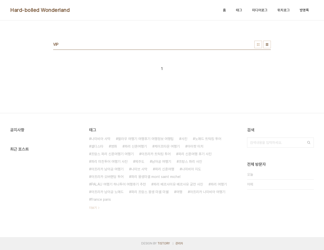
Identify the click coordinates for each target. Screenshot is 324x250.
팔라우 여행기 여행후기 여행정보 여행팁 (146, 139)
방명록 (304, 10)
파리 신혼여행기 (136, 146)
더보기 (93, 208)
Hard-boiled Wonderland (40, 10)
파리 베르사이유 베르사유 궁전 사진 (178, 184)
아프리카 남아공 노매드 (107, 192)
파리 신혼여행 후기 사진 (195, 154)
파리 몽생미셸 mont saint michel (155, 177)
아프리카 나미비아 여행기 (207, 192)
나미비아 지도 (191, 169)
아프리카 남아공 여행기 (107, 169)
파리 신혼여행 (164, 169)
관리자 (179, 243)
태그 (239, 10)
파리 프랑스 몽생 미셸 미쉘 (150, 192)
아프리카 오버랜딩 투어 (107, 177)
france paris (101, 199)
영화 (114, 146)
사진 (184, 139)
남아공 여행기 (161, 162)
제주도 (139, 162)
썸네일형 (258, 44)
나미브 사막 (139, 169)
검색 (309, 142)
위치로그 (283, 10)
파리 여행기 (219, 184)
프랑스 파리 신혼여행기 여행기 (112, 154)
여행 (179, 192)
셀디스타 (97, 146)
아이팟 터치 (195, 146)
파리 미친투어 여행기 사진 (109, 162)
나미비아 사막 (100, 139)
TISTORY (163, 243)
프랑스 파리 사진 (190, 162)
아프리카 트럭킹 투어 (156, 154)
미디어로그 (259, 10)
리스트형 (267, 44)
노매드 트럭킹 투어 (208, 139)
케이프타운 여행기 (167, 146)
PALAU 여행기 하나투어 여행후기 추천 (118, 184)
